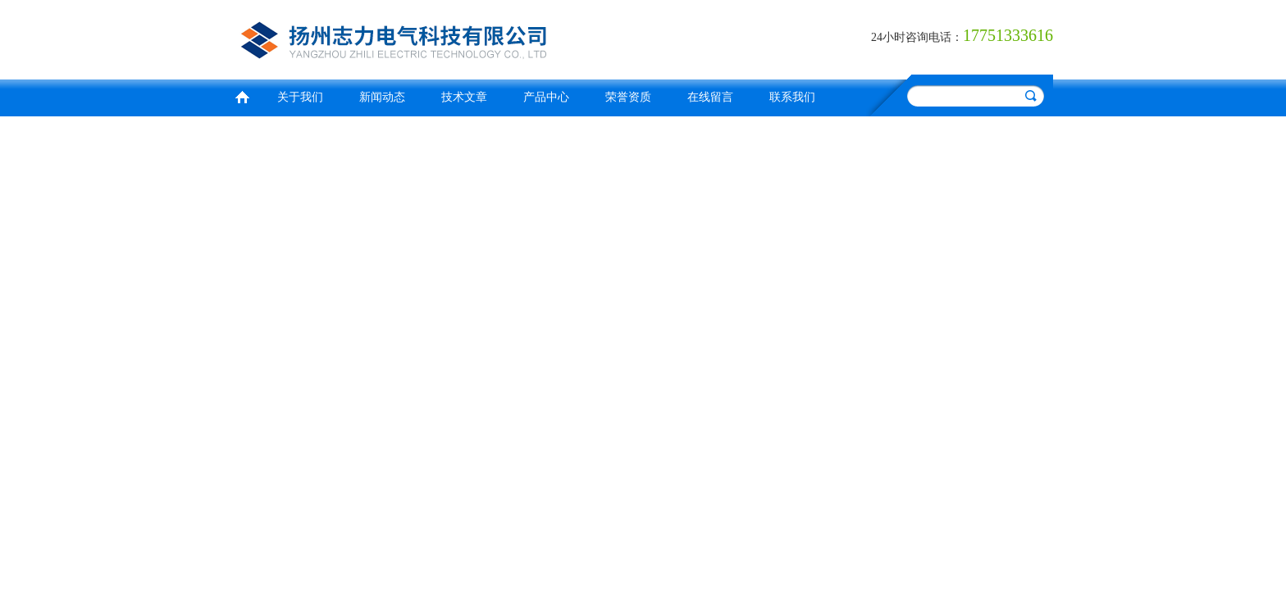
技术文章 (464, 97)
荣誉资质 (628, 97)
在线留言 (710, 97)
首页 (242, 95)
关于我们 (300, 97)
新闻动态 (382, 97)
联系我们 (792, 97)
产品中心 (546, 97)
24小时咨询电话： (917, 37)
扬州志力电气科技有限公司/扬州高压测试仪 (434, 37)
